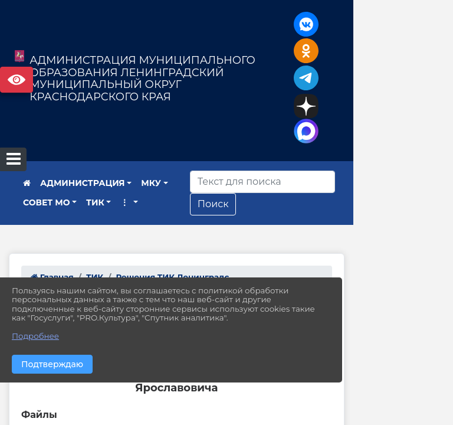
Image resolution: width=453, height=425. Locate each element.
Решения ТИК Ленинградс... (175, 223)
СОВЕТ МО (201, 130)
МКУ (151, 130)
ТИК (32, 148)
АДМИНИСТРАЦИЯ (82, 130)
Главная (52, 223)
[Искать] (337, 128)
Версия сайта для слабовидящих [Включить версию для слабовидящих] (16, 80)
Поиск (288, 150)
